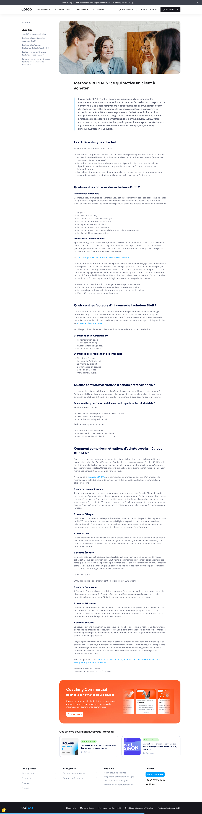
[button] (5, 809)
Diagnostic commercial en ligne (119, 776)
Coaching (26, 783)
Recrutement (28, 773)
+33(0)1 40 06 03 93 (155, 779)
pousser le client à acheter (89, 323)
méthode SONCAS (96, 477)
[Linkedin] (163, 784)
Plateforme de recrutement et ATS (120, 784)
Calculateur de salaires (115, 772)
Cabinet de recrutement (74, 773)
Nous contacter (170, 9)
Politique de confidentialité (110, 808)
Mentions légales (87, 808)
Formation (26, 778)
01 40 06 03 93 (148, 9)
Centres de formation (73, 778)
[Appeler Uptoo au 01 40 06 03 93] (148, 9)
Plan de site (71, 808)
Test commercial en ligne (116, 780)
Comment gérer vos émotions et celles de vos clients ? (103, 257)
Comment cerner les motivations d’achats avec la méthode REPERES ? (36, 62)
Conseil (25, 788)
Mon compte (126, 9)
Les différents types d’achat (34, 34)
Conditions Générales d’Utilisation (139, 808)
